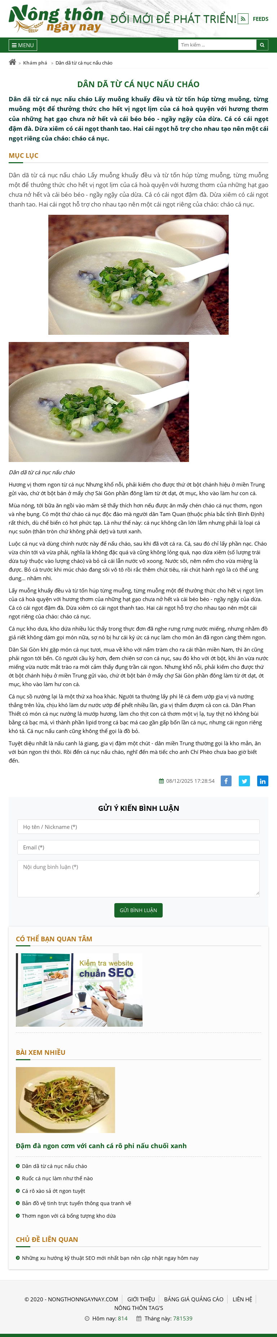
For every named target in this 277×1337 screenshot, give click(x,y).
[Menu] (23, 45)
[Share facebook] (226, 781)
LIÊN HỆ (242, 1299)
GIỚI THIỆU (141, 1299)
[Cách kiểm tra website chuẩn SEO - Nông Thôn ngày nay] (79, 1024)
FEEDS (260, 18)
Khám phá (35, 62)
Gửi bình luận (138, 910)
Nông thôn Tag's (138, 1307)
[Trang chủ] (12, 62)
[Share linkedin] (262, 781)
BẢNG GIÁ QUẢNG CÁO (194, 1299)
